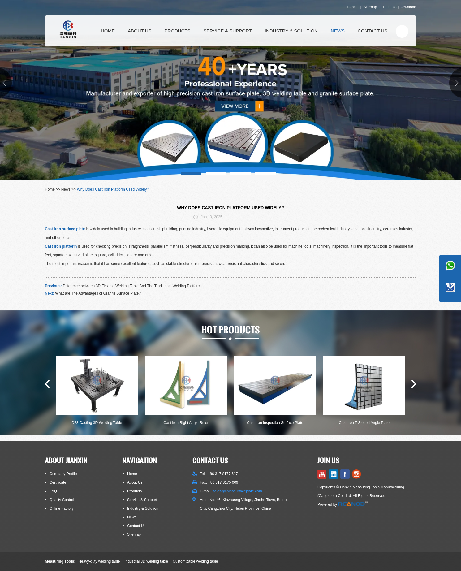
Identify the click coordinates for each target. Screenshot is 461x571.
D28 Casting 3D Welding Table (97, 423)
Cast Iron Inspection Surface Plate (275, 423)
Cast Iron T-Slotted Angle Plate (364, 423)
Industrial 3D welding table (146, 561)
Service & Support (228, 30)
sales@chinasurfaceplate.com (237, 491)
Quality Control (62, 500)
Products (177, 30)
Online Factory (62, 508)
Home (108, 30)
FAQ (53, 491)
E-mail (352, 7)
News (338, 30)
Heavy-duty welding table (99, 561)
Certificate (58, 482)
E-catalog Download (399, 7)
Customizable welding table (195, 561)
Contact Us (372, 30)
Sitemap (370, 7)
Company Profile (63, 474)
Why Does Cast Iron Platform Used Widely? (113, 189)
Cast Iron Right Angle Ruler (185, 423)
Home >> (53, 189)
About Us (139, 30)
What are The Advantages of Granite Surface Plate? (98, 293)
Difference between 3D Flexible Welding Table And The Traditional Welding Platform (132, 286)
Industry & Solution (291, 30)
